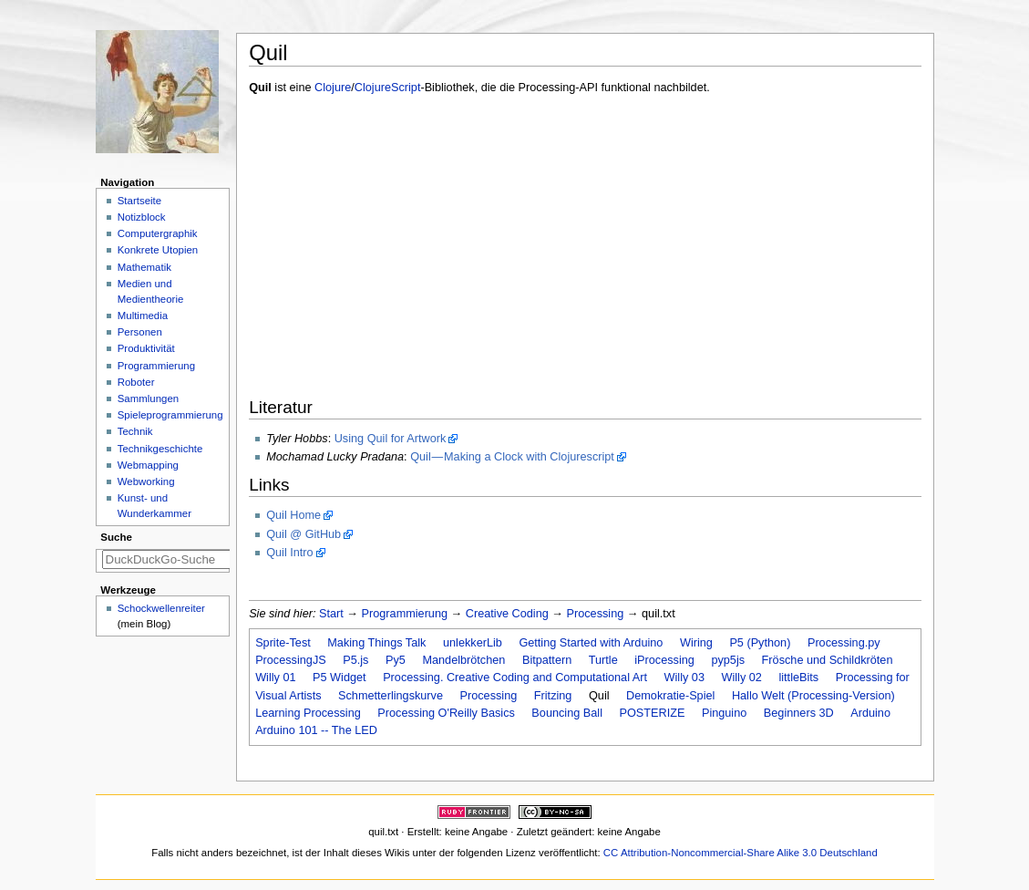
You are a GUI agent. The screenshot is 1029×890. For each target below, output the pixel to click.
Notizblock (142, 217)
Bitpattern (546, 660)
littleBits (798, 677)
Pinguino (724, 713)
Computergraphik (158, 233)
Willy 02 (741, 677)
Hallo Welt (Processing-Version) (813, 695)
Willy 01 (275, 677)
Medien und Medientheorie (151, 291)
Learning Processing (308, 713)
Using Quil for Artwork (390, 438)
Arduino (870, 713)
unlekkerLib (472, 642)
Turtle (603, 660)
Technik (135, 431)
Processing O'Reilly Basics (446, 713)
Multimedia (143, 315)
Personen (140, 331)
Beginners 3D (799, 713)
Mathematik (144, 267)
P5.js (355, 660)
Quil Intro (289, 552)
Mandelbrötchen (463, 660)
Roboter (136, 382)
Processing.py (844, 642)
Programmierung (405, 613)
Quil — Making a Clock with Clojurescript (512, 456)
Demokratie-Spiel (670, 695)
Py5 (396, 660)
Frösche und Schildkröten (827, 660)
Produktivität (146, 348)
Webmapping (148, 465)
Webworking (146, 481)
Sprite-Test (283, 642)
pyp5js (728, 660)
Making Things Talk (376, 642)
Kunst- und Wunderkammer (154, 505)
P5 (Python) (759, 642)
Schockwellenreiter (161, 608)
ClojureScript (388, 87)
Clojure (332, 87)
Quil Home (293, 515)
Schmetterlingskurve (390, 695)
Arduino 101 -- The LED (316, 730)
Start (331, 613)
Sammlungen (148, 398)
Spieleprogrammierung (170, 414)
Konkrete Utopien (158, 249)
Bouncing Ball (566, 713)
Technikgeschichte (160, 448)
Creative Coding (507, 613)
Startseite (139, 200)
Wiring (696, 642)
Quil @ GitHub (303, 534)
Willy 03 (684, 677)
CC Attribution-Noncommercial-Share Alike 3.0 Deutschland (740, 852)
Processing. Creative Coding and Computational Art (515, 677)
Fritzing (553, 695)
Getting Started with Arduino (591, 642)
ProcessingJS (290, 660)
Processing (595, 613)
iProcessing (664, 660)
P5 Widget (339, 677)
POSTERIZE (651, 713)
